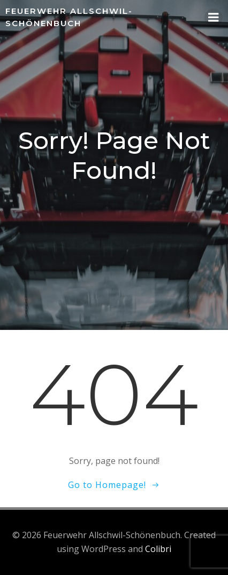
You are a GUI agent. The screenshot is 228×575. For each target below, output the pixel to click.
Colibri (158, 549)
